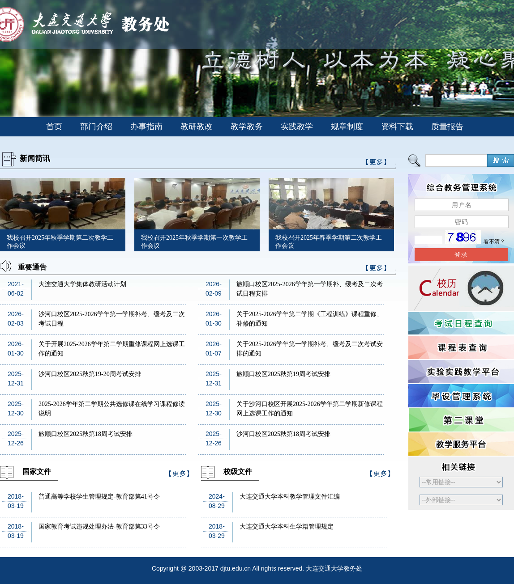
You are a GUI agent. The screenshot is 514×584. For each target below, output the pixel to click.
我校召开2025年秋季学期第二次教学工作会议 (60, 241)
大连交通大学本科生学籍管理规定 (287, 526)
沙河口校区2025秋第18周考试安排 (283, 434)
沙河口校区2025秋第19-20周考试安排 (90, 374)
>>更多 (376, 269)
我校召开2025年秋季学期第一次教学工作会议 (194, 241)
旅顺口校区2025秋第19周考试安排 (283, 374)
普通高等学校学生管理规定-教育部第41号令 (99, 496)
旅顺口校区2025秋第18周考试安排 (86, 434)
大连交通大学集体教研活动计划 (82, 284)
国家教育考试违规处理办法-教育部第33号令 (99, 526)
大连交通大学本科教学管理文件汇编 (290, 496)
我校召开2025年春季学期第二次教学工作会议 (328, 241)
